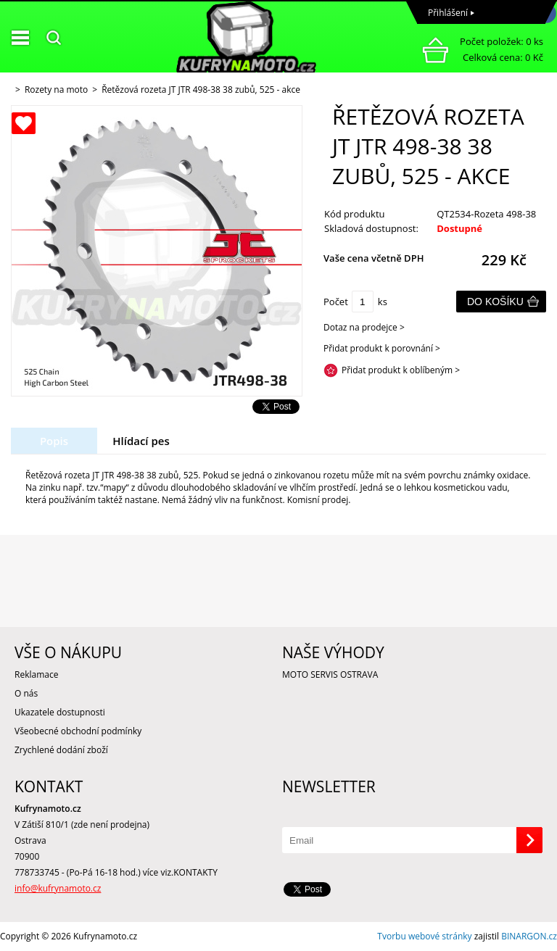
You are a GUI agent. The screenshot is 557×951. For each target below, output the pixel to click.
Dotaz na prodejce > (364, 327)
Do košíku (495, 301)
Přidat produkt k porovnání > (381, 348)
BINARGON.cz (529, 936)
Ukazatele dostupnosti (60, 712)
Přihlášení (448, 13)
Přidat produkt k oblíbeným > (401, 370)
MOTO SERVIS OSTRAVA (330, 674)
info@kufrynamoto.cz (58, 888)
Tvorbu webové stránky (424, 936)
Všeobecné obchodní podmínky (78, 731)
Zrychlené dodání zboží (61, 750)
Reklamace (36, 674)
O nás (26, 693)
